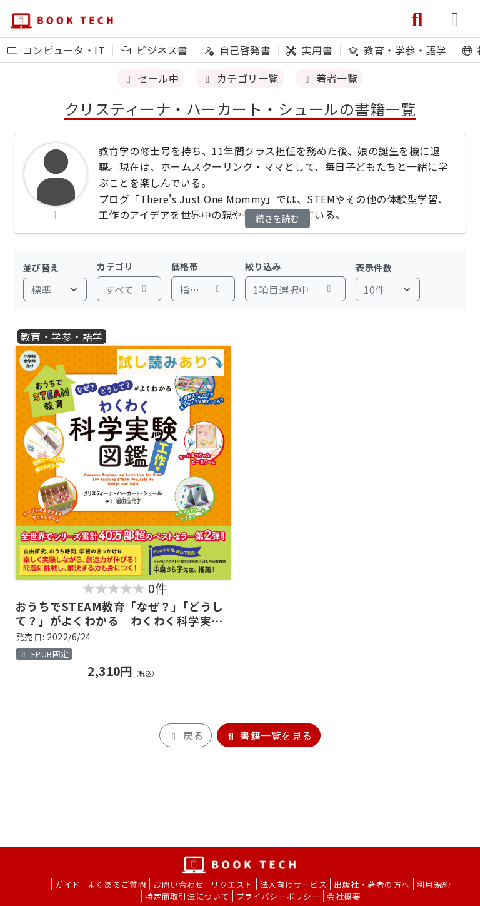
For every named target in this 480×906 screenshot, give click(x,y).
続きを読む (277, 218)
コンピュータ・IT (56, 50)
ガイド (67, 884)
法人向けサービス (294, 884)
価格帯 (184, 266)
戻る (185, 735)
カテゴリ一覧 (239, 78)
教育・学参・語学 (397, 50)
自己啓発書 (237, 50)
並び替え (41, 267)
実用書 (309, 50)
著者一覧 (329, 78)
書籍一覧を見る (268, 735)
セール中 (150, 78)
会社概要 (344, 896)
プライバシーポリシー (278, 896)
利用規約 (434, 884)
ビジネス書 (154, 50)
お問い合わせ (178, 884)
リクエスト (231, 884)
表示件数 (374, 267)
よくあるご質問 (117, 884)
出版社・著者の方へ (371, 884)
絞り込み (263, 266)
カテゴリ (115, 266)
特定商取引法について (187, 896)
